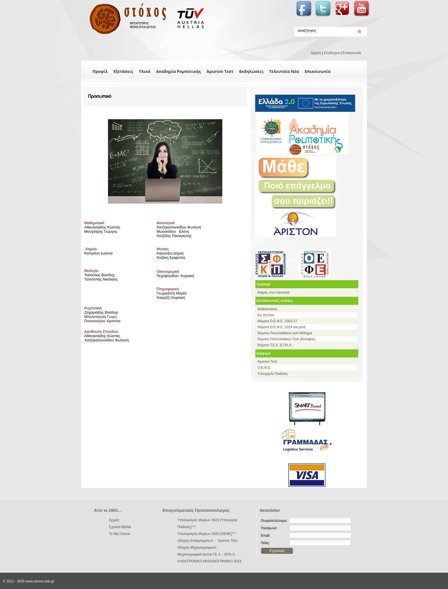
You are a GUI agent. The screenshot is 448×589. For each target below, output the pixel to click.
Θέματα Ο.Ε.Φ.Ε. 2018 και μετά (281, 327)
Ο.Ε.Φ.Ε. (264, 368)
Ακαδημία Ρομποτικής (178, 71)
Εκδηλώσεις (251, 71)
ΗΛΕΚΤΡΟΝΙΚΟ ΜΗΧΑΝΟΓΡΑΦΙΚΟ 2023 (209, 561)
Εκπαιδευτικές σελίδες (274, 301)
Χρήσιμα (263, 284)
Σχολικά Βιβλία (120, 527)
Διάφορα (263, 353)
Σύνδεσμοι (332, 53)
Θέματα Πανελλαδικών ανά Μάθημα (284, 333)
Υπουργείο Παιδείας (272, 374)
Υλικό (144, 71)
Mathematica (267, 309)
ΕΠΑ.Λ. (229, 554)
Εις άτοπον (265, 315)
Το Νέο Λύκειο (119, 534)
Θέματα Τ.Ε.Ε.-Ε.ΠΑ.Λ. (274, 345)
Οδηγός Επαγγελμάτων (195, 541)
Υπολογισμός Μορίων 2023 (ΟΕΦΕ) (204, 534)
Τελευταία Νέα (284, 71)
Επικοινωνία (352, 53)
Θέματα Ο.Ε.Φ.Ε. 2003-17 (277, 321)
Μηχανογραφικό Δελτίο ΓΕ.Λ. (199, 554)
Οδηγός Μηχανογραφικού (196, 548)
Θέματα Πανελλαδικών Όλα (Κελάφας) (286, 339)
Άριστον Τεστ (220, 71)
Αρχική (316, 53)
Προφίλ (100, 71)
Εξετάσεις (123, 71)
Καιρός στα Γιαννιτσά (273, 292)
